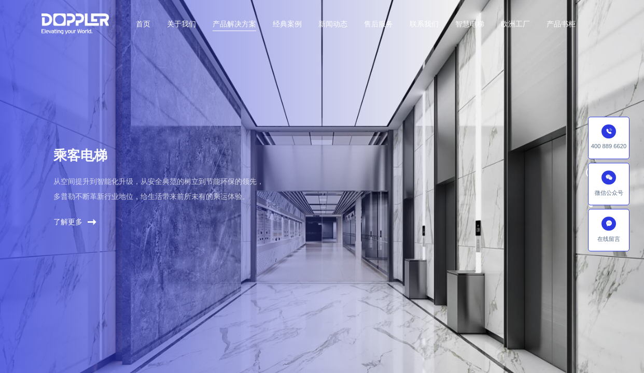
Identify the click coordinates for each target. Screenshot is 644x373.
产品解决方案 (234, 24)
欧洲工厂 (515, 24)
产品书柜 (561, 24)
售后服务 (378, 24)
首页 (143, 24)
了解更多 (75, 227)
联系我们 (424, 24)
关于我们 (181, 24)
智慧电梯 (469, 24)
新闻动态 (332, 24)
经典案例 (287, 24)
